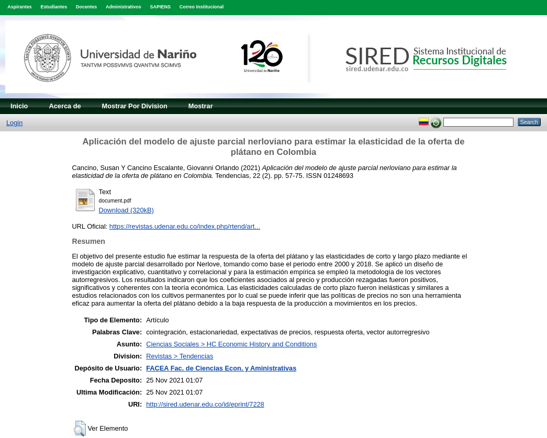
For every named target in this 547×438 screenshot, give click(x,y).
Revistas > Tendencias (179, 356)
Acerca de (65, 106)
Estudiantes (53, 6)
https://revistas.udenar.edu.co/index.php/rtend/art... (184, 226)
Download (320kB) (126, 210)
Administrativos (123, 6)
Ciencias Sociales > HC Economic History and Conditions (231, 344)
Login (14, 123)
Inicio (19, 106)
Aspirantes (19, 6)
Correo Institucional (202, 6)
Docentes (86, 6)
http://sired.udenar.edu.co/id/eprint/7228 (205, 404)
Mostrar (200, 106)
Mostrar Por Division (135, 106)
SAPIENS (160, 6)
